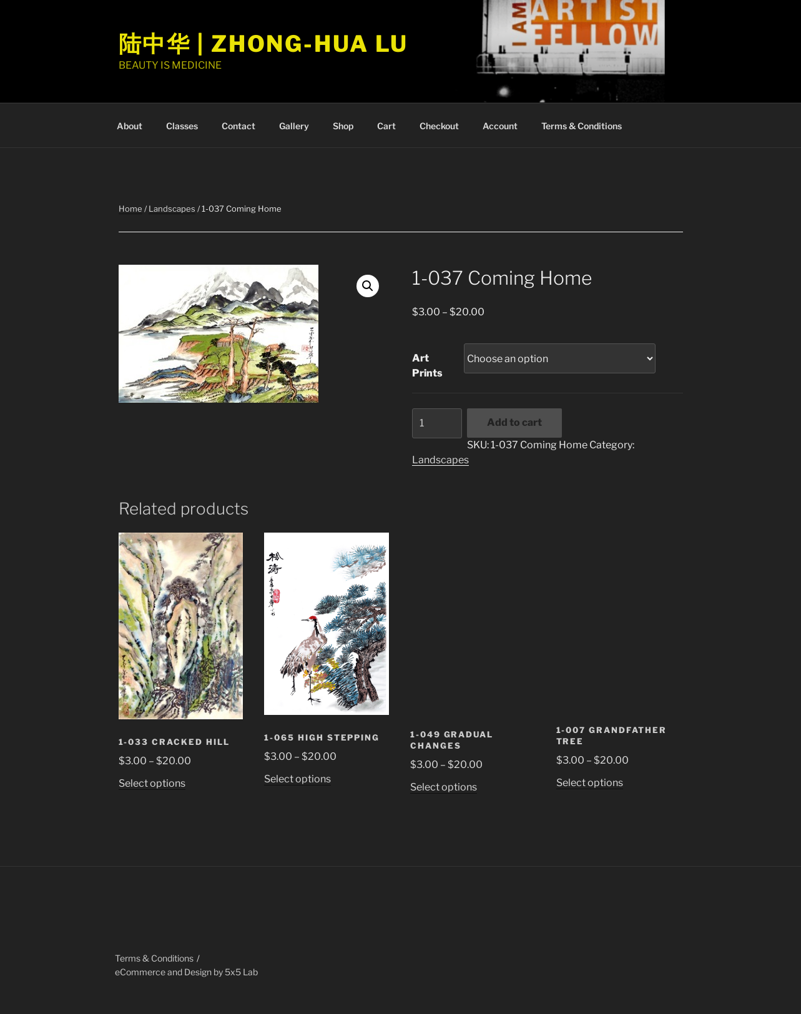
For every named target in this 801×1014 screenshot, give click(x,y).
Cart (386, 126)
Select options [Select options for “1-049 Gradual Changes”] (443, 787)
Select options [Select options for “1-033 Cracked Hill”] (152, 783)
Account (500, 126)
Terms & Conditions (581, 126)
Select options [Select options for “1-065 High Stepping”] (297, 779)
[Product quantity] (437, 423)
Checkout (439, 126)
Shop (343, 126)
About (129, 126)
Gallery (294, 126)
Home (130, 209)
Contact (238, 126)
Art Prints (427, 365)
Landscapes (172, 209)
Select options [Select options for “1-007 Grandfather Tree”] (589, 783)
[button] (367, 286)
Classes (182, 126)
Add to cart (514, 422)
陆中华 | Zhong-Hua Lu (264, 43)
